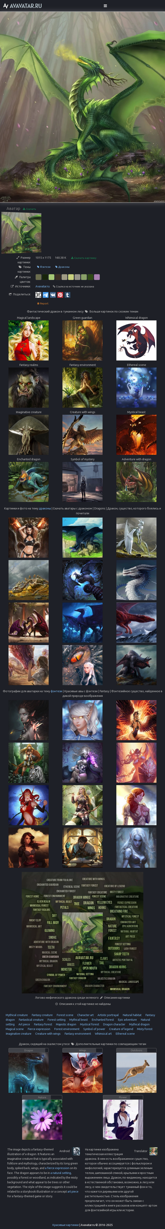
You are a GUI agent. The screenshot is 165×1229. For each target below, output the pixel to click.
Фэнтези (43, 266)
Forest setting (56, 1019)
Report (42, 303)
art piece (73, 1191)
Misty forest (144, 1029)
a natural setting (60, 1173)
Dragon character (113, 1024)
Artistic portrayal (108, 1015)
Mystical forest (89, 1024)
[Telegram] (45, 294)
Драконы (62, 266)
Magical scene (15, 1029)
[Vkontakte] (53, 294)
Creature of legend (120, 1029)
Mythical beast (78, 1019)
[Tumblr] (67, 294)
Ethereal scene (125, 1033)
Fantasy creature (42, 1015)
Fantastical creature (31, 1019)
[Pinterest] (60, 294)
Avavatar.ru (42, 286)
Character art (85, 1015)
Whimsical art (103, 1033)
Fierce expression (38, 1029)
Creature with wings (48, 1033)
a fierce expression (57, 1168)
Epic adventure (127, 1019)
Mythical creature (17, 1015)
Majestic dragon (65, 1024)
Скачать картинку (83, 257)
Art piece (24, 1024)
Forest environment (66, 1029)
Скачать (29, 209)
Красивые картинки (65, 1225)
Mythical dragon (139, 1024)
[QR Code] (38, 294)
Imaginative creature (18, 1033)
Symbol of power (94, 1029)
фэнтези (56, 691)
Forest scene (64, 1015)
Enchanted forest (102, 1019)
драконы (45, 508)
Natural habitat (131, 1015)
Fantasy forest (42, 1024)
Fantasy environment (77, 1033)
